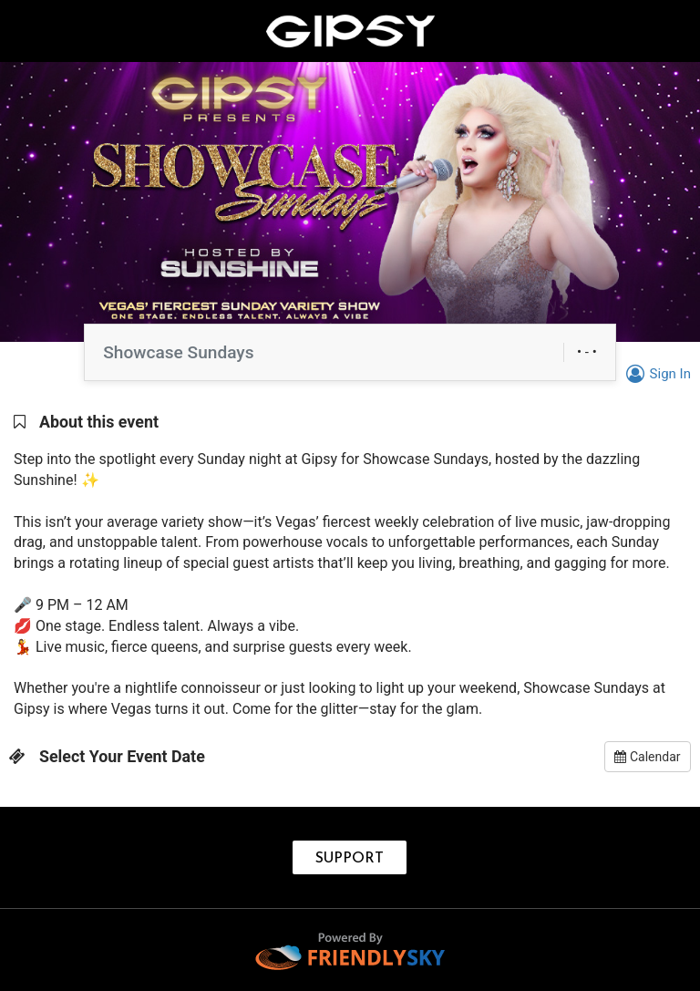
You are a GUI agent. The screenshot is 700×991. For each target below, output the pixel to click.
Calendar (647, 756)
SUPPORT (349, 859)
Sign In (656, 374)
